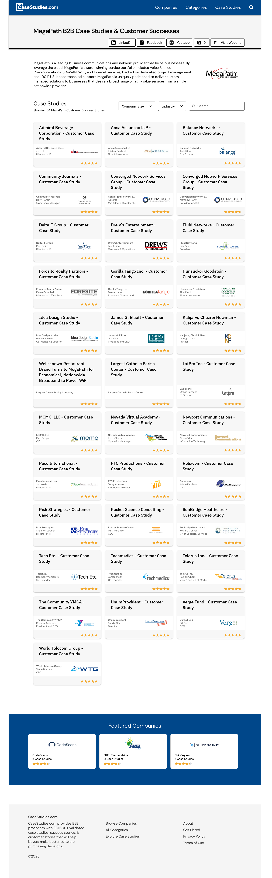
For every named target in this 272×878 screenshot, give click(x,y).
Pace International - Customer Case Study (59, 466)
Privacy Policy (194, 836)
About (188, 823)
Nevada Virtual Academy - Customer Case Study (136, 419)
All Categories (117, 830)
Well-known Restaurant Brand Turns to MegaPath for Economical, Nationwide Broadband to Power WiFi (66, 372)
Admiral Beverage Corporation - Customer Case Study (66, 133)
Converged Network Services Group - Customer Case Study (138, 181)
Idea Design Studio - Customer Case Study (59, 320)
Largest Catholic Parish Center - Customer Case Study (133, 369)
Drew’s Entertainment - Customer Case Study (133, 227)
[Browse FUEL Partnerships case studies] (133, 751)
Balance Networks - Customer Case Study (203, 130)
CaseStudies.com (43, 817)
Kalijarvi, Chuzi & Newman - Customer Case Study (209, 320)
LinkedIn (121, 42)
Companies (166, 7)
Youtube (180, 42)
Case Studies (228, 7)
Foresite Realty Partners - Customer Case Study (63, 273)
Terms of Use (193, 843)
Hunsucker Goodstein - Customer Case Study (204, 273)
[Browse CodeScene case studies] (62, 751)
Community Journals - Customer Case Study (60, 179)
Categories (196, 7)
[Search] (219, 106)
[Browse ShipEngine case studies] (204, 751)
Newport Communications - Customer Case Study (209, 419)
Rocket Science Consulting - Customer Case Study (137, 512)
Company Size (137, 106)
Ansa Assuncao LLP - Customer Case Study (131, 130)
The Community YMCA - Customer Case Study (62, 604)
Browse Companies (121, 823)
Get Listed (191, 830)
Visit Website (228, 42)
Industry (172, 106)
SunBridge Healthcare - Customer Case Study (205, 512)
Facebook (151, 42)
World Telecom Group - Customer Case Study (61, 650)
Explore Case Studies (123, 836)
